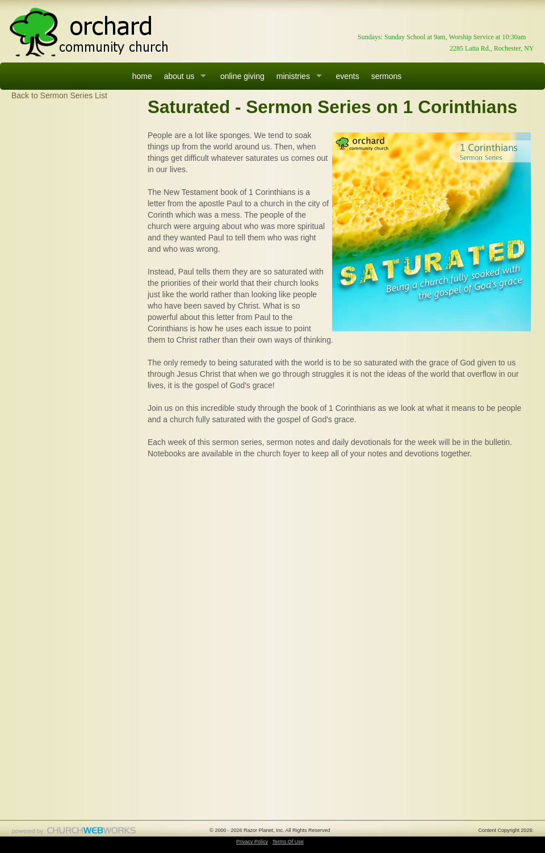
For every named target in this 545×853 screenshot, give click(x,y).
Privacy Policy (252, 841)
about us (179, 76)
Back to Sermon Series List (59, 95)
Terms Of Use (288, 841)
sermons (386, 76)
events (347, 76)
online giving (242, 76)
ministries (293, 76)
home (142, 76)
